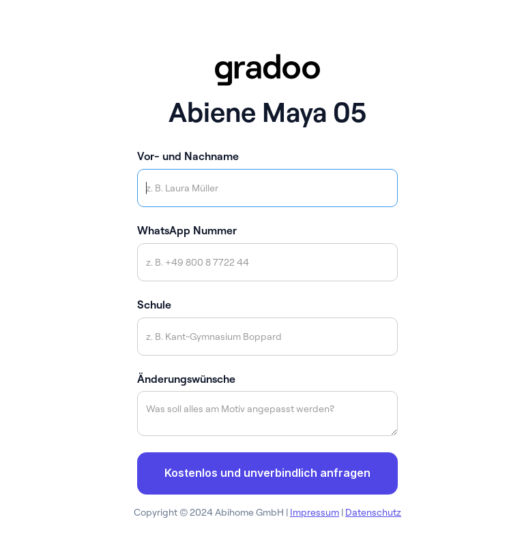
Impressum (314, 512)
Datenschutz (373, 512)
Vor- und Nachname (188, 156)
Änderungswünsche (186, 379)
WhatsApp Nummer (187, 230)
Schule (154, 304)
